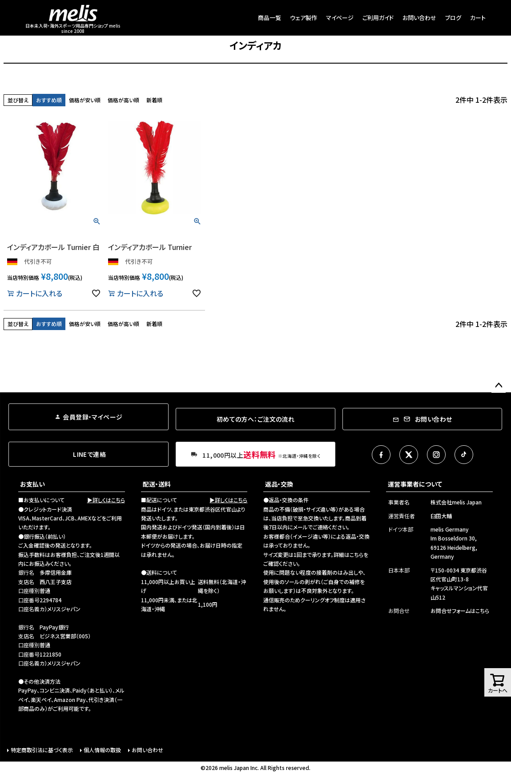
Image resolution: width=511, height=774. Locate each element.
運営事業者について (415, 484)
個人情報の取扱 (102, 750)
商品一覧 (269, 17)
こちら (356, 554)
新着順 (154, 100)
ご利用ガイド (378, 17)
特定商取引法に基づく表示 (42, 750)
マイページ (340, 17)
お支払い (32, 484)
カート (478, 17)
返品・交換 (279, 484)
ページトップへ (498, 386)
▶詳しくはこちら (106, 500)
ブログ (453, 17)
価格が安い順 (85, 100)
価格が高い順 (123, 100)
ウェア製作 (303, 17)
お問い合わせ (419, 17)
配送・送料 (157, 484)
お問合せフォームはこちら (460, 610)
